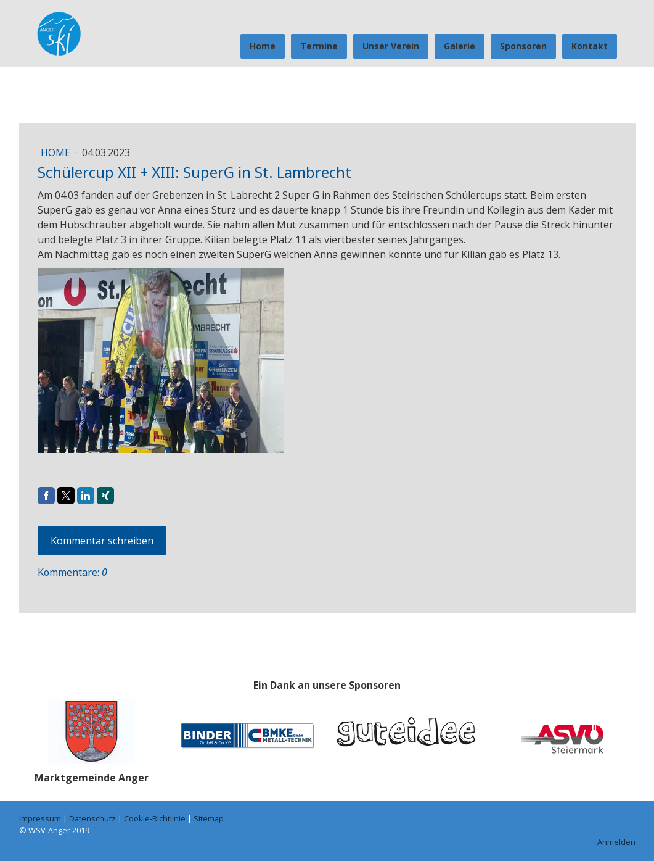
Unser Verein (390, 46)
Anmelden (616, 841)
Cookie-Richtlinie (155, 818)
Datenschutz (92, 818)
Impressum (40, 818)
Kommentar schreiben (102, 540)
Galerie (459, 46)
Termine (319, 46)
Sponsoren (523, 46)
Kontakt (589, 46)
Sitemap (209, 818)
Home (263, 46)
